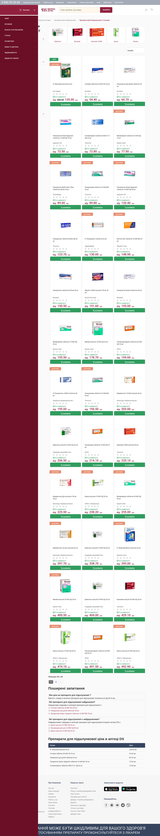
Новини (51, 789)
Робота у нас (48, 3)
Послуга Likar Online (78, 806)
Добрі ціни (107, 3)
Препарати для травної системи (38, 20)
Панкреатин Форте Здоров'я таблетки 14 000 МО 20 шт (71, 708)
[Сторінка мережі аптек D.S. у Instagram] (112, 800)
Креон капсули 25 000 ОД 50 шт (63, 720)
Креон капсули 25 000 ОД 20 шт (63, 726)
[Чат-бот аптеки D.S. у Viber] (128, 800)
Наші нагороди (53, 786)
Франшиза (60, 3)
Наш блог (74, 783)
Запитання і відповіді (78, 800)
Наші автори (52, 797)
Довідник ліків (76, 809)
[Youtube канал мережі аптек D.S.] (117, 800)
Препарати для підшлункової (65, 20)
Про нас (51, 783)
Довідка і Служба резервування (82, 794)
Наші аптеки (71, 3)
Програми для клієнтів (31, 3)
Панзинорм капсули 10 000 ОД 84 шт (65, 723)
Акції (98, 3)
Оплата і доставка (86, 3)
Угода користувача (55, 809)
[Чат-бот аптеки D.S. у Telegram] (123, 800)
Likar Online (119, 3)
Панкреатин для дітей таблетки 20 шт (65, 705)
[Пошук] (106, 10)
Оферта (51, 812)
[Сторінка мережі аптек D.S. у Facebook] (106, 800)
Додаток (73, 797)
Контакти (51, 800)
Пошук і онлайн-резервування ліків (83, 786)
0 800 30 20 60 (11, 2)
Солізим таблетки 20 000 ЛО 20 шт (64, 703)
